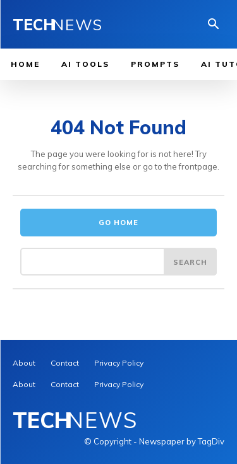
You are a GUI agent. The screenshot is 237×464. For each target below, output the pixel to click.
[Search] (190, 262)
